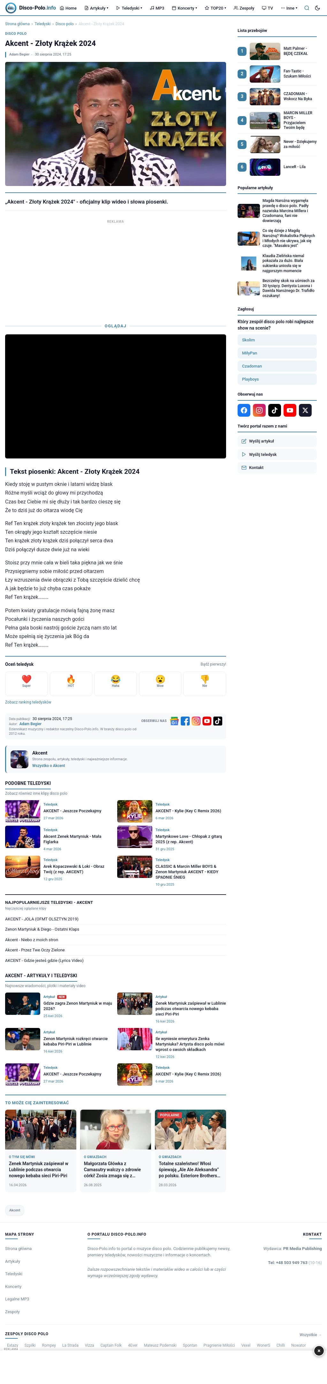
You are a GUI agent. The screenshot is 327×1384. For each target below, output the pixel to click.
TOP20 (215, 8)
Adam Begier (19, 54)
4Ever (133, 1345)
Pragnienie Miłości (219, 1345)
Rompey (49, 1345)
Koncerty (184, 8)
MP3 (157, 8)
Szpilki (30, 1345)
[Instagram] (196, 721)
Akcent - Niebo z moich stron (31, 939)
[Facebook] (185, 721)
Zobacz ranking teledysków (28, 702)
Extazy (12, 1345)
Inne (289, 8)
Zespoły (244, 8)
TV (267, 8)
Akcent (14, 1210)
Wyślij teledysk (259, 454)
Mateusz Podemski (160, 1345)
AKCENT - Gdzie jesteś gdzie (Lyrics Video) (44, 960)
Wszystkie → (311, 1335)
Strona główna (17, 24)
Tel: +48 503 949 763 (295, 1262)
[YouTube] (206, 721)
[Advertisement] (115, 270)
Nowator (298, 1345)
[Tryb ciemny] (317, 8)
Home (68, 8)
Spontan (190, 1345)
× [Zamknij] (319, 1350)
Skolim (248, 340)
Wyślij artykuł (257, 441)
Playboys (250, 379)
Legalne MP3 (17, 1299)
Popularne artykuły (255, 187)
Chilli (281, 1345)
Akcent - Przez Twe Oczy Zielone (35, 950)
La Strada (70, 1345)
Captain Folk (111, 1345)
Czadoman (252, 366)
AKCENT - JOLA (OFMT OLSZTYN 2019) (42, 919)
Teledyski (129, 8)
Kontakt (252, 467)
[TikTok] (217, 721)
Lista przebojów (252, 30)
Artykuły (96, 8)
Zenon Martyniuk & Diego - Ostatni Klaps (42, 929)
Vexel (246, 1345)
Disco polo (64, 24)
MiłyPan (249, 353)
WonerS (263, 1345)
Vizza (89, 1345)
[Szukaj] (307, 8)
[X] (305, 410)
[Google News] (174, 721)
